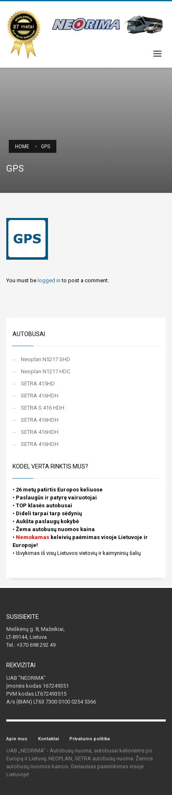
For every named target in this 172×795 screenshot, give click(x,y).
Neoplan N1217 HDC (45, 371)
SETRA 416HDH (39, 395)
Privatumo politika (89, 739)
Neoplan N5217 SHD (45, 359)
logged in (50, 280)
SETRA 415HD (38, 383)
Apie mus (17, 739)
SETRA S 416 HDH (42, 408)
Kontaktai (48, 739)
